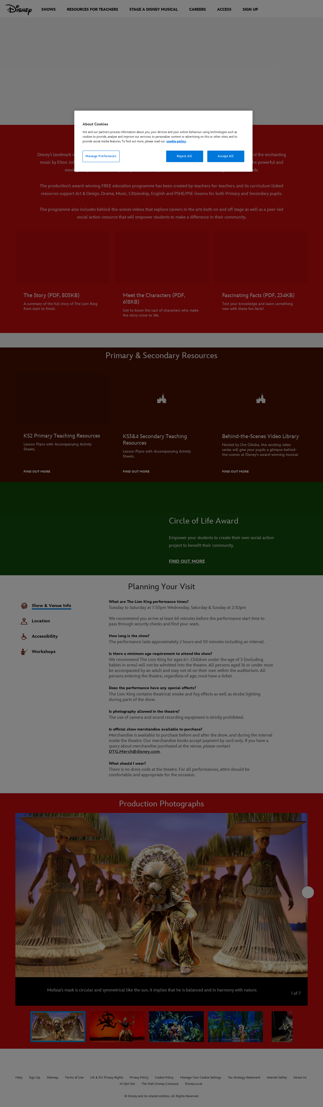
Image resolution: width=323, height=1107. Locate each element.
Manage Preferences (101, 156)
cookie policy (176, 141)
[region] (163, 141)
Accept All (226, 156)
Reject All (184, 156)
